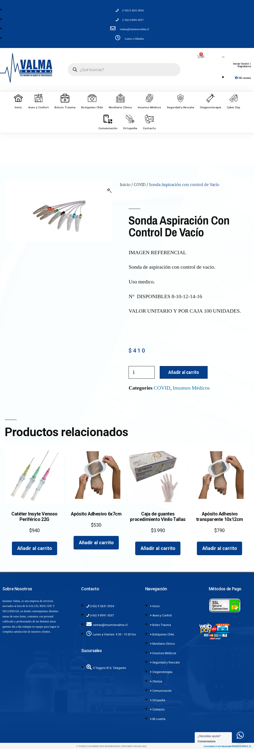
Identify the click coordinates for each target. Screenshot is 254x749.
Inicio (125, 184)
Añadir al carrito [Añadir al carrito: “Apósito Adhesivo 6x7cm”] (96, 542)
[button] (109, 190)
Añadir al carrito (183, 372)
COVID (140, 184)
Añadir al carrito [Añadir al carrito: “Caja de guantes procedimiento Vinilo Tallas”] (157, 548)
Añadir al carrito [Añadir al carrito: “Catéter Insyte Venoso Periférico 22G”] (34, 548)
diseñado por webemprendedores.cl (227, 746)
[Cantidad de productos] (142, 372)
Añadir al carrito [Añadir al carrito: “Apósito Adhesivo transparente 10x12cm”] (219, 548)
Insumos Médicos (191, 388)
